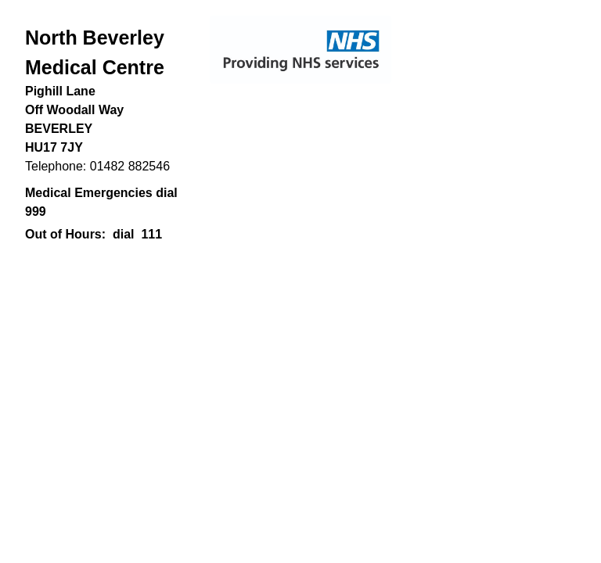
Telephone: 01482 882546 (97, 166)
